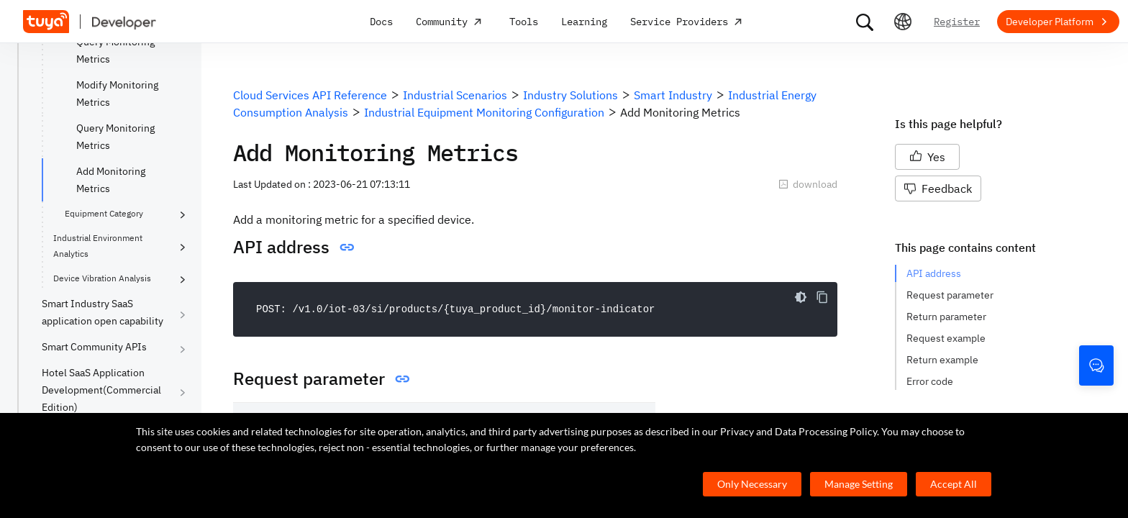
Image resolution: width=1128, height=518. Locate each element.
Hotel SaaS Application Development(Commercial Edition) (101, 390)
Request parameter (949, 294)
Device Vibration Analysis (102, 278)
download (807, 184)
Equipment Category (104, 213)
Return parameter (946, 316)
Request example (946, 338)
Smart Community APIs (94, 346)
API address (933, 273)
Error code (929, 381)
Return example (942, 359)
